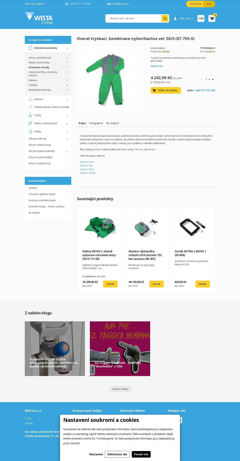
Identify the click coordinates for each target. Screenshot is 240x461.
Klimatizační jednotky (40, 89)
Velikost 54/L (86, 165)
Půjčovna (195, 3)
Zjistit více (157, 66)
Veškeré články (120, 389)
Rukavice (33, 80)
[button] (165, 18)
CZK (200, 18)
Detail (110, 283)
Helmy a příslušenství (40, 57)
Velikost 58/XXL (88, 172)
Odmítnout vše (117, 454)
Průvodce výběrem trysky (42, 194)
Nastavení (96, 454)
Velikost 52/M (87, 161)
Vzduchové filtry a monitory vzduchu (43, 73)
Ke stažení (34, 212)
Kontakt (29, 423)
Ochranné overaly (39, 67)
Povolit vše (141, 454)
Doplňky (33, 84)
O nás (28, 418)
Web (209, 3)
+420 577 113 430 (204, 90)
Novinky (33, 187)
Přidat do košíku (167, 90)
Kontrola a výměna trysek (42, 200)
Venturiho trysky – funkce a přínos (46, 206)
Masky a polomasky (39, 62)
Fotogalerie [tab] (96, 123)
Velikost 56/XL (87, 169)
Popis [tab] (82, 123)
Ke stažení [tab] (112, 123)
